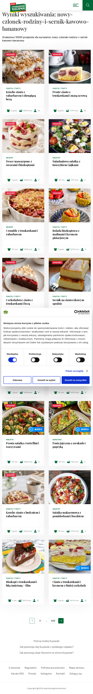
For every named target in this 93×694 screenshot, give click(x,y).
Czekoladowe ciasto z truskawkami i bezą (19, 301)
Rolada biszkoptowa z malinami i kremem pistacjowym (65, 234)
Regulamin (31, 667)
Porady (32, 673)
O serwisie (14, 667)
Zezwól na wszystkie (76, 380)
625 (53, 621)
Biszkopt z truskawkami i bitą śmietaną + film (21, 583)
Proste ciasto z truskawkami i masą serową (69, 93)
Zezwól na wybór (47, 380)
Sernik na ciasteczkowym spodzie (68, 301)
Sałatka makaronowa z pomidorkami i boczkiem (68, 514)
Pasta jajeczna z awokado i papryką (69, 445)
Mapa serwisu (76, 667)
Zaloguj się (75, 673)
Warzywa (57, 440)
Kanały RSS (17, 673)
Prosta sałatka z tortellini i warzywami (22, 445)
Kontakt (60, 673)
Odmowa (17, 380)
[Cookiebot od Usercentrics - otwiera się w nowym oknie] (76, 312)
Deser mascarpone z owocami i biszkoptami (20, 163)
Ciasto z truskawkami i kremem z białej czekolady (69, 583)
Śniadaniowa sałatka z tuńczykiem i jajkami (66, 163)
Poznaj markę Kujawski (46, 641)
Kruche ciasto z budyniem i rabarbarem (23, 514)
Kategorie (46, 673)
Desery (9, 158)
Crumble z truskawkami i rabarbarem (22, 232)
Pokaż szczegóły (75, 371)
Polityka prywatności (53, 667)
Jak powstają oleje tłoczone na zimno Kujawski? (46, 652)
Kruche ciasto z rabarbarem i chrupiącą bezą (21, 95)
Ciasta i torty (13, 88)
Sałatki (56, 158)
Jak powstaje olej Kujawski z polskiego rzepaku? (47, 647)
